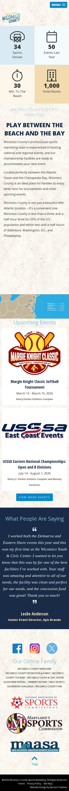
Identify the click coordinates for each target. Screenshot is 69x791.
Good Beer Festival (15, 682)
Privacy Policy (34, 783)
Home (21, 783)
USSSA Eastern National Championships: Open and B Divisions (34, 464)
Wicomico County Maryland (34, 668)
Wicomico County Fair (49, 686)
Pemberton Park (37, 682)
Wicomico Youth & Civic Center (45, 677)
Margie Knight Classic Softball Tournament (35, 384)
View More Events (34, 497)
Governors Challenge (20, 686)
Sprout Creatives (58, 787)
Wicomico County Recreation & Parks (28, 673)
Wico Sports (56, 682)
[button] (58, 5)
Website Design (38, 787)
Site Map (48, 783)
